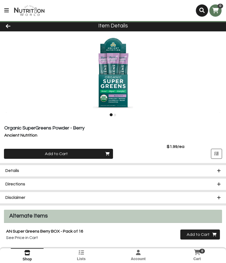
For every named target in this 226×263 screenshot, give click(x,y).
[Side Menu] (6, 10)
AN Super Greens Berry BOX (44, 231)
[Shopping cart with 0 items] (215, 10)
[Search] (202, 11)
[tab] (111, 114)
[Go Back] (31, 25)
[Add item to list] (216, 154)
